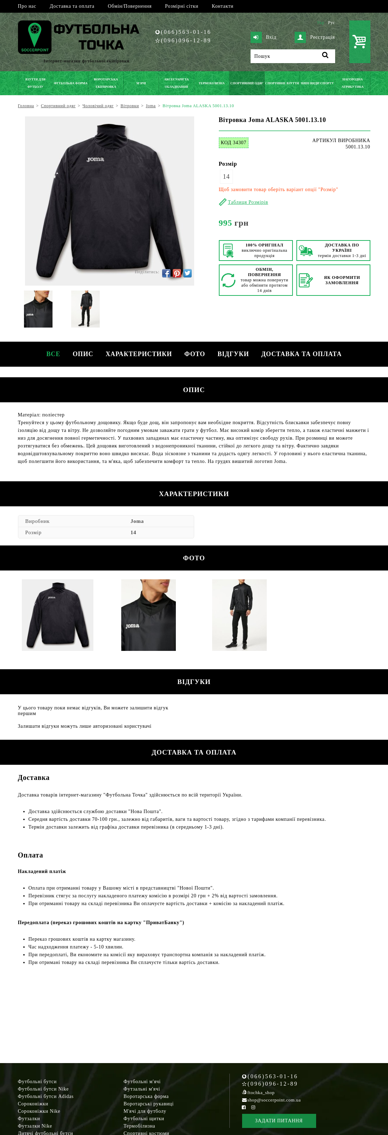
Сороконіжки (33, 1103)
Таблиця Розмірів (248, 202)
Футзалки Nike (35, 1126)
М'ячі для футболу (145, 1111)
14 (226, 176)
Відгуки (236, 354)
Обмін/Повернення (130, 6)
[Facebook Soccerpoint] (244, 1107)
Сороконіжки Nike (39, 1111)
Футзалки (29, 1118)
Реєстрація (315, 37)
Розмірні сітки (181, 6)
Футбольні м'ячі (142, 1081)
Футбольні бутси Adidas (46, 1096)
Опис (80, 354)
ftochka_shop (261, 1092)
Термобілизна (139, 1126)
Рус (331, 22)
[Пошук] (293, 56)
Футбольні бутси (37, 1081)
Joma (137, 521)
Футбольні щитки (144, 1118)
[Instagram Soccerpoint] (253, 1107)
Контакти (222, 6)
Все (49, 354)
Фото (195, 354)
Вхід (264, 37)
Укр (320, 22)
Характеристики (138, 354)
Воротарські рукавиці (149, 1103)
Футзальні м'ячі (142, 1089)
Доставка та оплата (72, 6)
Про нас (27, 6)
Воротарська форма (146, 1096)
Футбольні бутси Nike (43, 1089)
